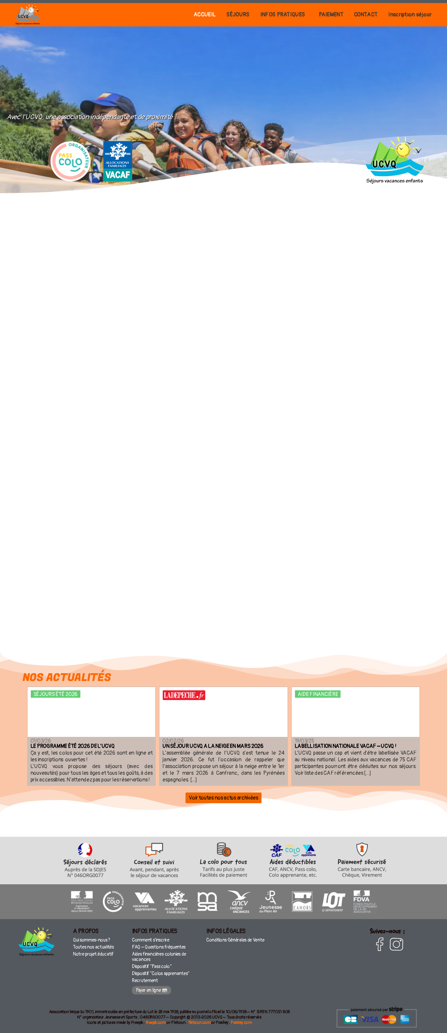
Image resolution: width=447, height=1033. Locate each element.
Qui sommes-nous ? (91, 942)
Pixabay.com (241, 1020)
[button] (270, 15)
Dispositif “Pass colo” (150, 965)
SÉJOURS (219, 14)
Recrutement (144, 978)
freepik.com (156, 1020)
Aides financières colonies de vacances (158, 957)
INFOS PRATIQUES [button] (268, 14)
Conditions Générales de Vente (234, 942)
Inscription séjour (407, 14)
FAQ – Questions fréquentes (157, 949)
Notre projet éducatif (92, 955)
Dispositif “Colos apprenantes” (159, 972)
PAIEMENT (320, 14)
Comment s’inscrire (150, 942)
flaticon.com (199, 1020)
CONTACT (359, 14)
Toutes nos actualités (92, 949)
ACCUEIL (182, 14)
